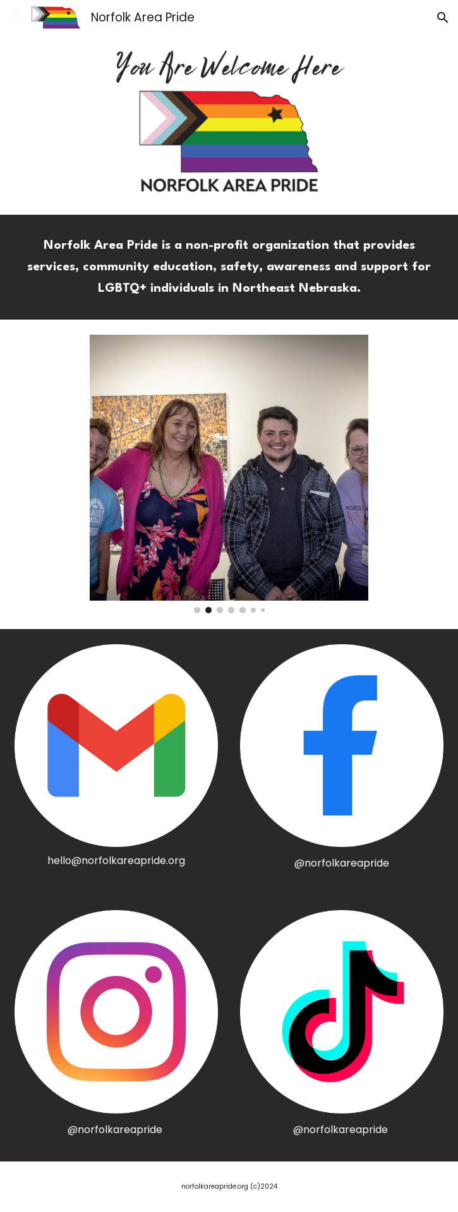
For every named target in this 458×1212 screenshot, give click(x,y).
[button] (15, 17)
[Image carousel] (229, 474)
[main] (229, 267)
